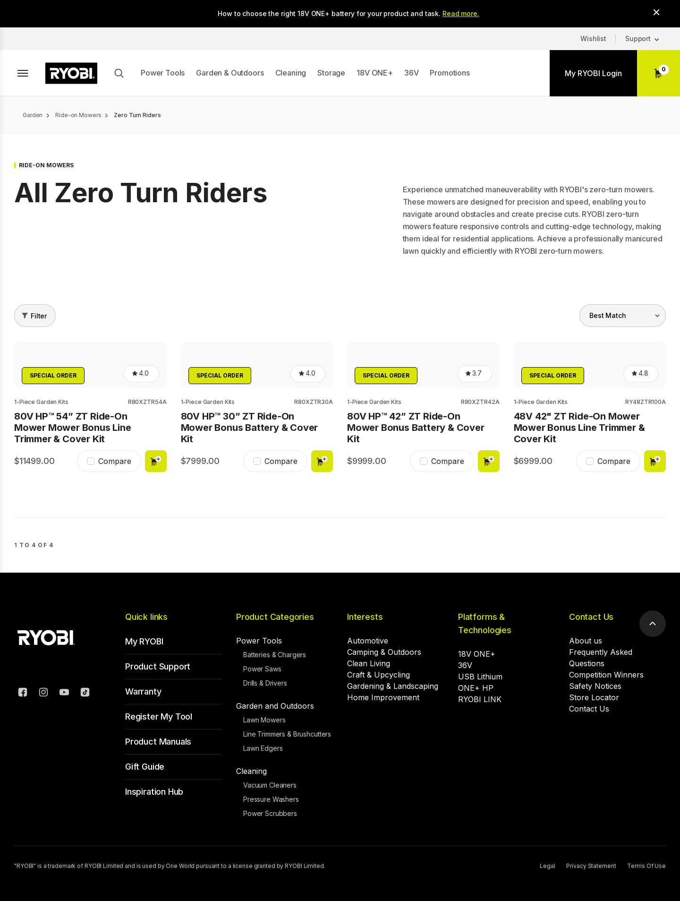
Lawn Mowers (264, 720)
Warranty (143, 691)
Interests (364, 617)
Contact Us (591, 617)
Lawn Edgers (262, 748)
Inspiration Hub (154, 792)
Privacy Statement (591, 865)
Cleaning (290, 72)
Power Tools (163, 72)
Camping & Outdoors (384, 652)
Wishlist (593, 38)
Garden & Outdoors (230, 72)
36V (411, 72)
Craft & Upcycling (378, 674)
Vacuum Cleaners (270, 785)
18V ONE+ (375, 72)
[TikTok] (85, 693)
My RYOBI (144, 641)
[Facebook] (22, 693)
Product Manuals (158, 742)
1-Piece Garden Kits (41, 401)
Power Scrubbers (270, 813)
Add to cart (156, 461)
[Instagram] (43, 693)
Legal (547, 865)
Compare (114, 461)
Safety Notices (595, 686)
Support (638, 38)
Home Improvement (383, 697)
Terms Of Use (646, 865)
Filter (39, 316)
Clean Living (368, 663)
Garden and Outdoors (275, 706)
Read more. (460, 13)
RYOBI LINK (480, 699)
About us (585, 640)
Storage (331, 72)
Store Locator (594, 697)
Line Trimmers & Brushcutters (287, 734)
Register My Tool (158, 716)
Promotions (449, 72)
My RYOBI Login (593, 73)
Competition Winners (606, 674)
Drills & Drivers (265, 683)
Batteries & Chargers (274, 655)
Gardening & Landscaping (392, 686)
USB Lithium (480, 676)
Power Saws (262, 669)
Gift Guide (144, 767)
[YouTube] (64, 693)
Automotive (367, 640)
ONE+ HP (475, 688)
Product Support (157, 666)
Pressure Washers (271, 799)
